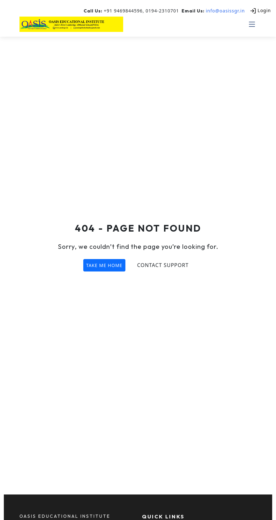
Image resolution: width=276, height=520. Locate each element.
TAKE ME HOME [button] (104, 265)
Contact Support (163, 265)
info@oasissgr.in (225, 11)
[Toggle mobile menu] (252, 24)
